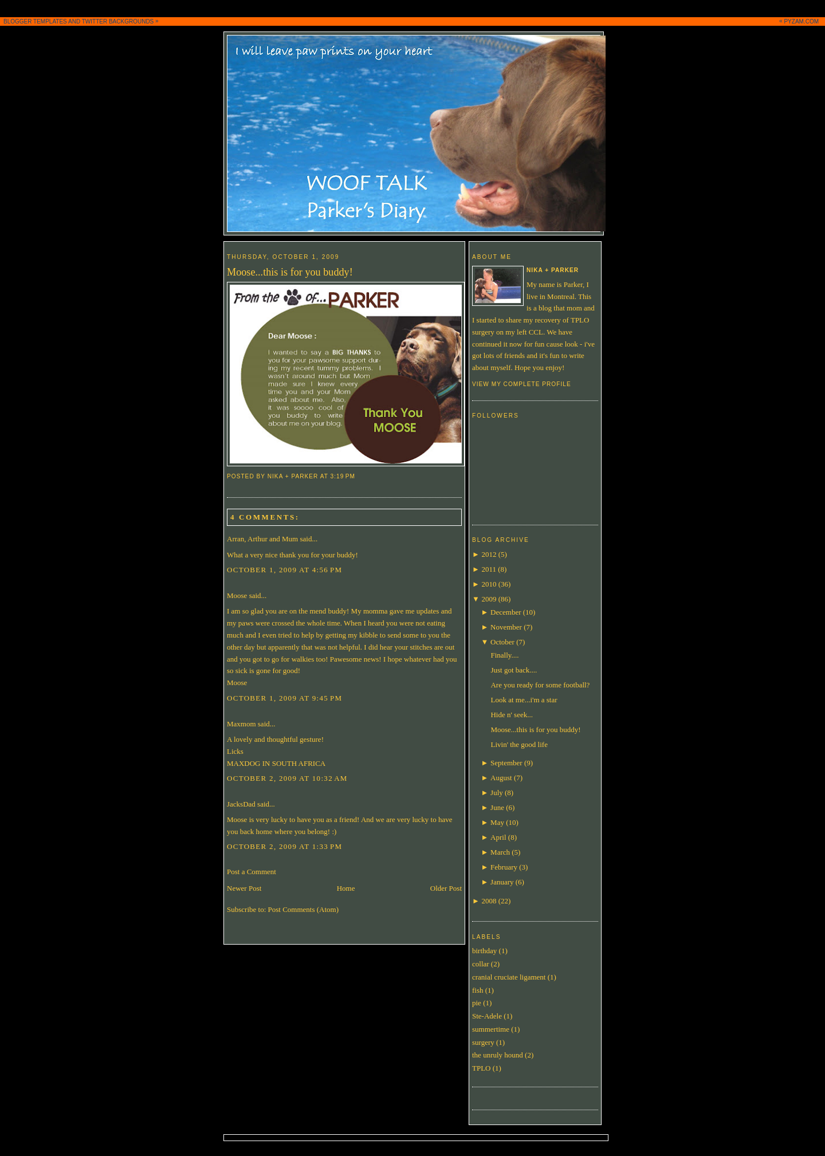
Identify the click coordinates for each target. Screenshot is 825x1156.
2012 (488, 554)
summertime (490, 1029)
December (505, 612)
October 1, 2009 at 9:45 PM (284, 698)
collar (480, 964)
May (497, 822)
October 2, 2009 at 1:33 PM (284, 846)
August (501, 777)
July (496, 792)
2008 (488, 901)
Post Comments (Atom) (303, 909)
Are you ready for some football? (540, 685)
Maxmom (241, 723)
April (498, 837)
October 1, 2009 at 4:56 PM (284, 569)
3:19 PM (343, 476)
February (503, 867)
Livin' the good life (518, 744)
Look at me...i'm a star (523, 699)
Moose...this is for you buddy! (290, 272)
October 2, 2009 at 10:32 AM (287, 778)
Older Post (446, 888)
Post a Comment (251, 871)
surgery (483, 1042)
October (502, 642)
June (497, 807)
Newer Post (244, 888)
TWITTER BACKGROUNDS (118, 21)
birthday (484, 950)
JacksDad (241, 804)
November (506, 627)
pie (476, 1002)
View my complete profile (521, 384)
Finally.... (504, 655)
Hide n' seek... (511, 714)
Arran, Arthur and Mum (262, 538)
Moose (237, 595)
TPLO (481, 1068)
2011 (488, 569)
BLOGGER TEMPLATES (35, 21)
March (500, 852)
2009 (488, 599)
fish (478, 990)
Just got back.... (513, 670)
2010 (488, 584)
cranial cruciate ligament (508, 977)
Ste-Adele (487, 1016)
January (501, 882)
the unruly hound (497, 1055)
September (506, 762)
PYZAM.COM (801, 21)
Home (346, 888)
